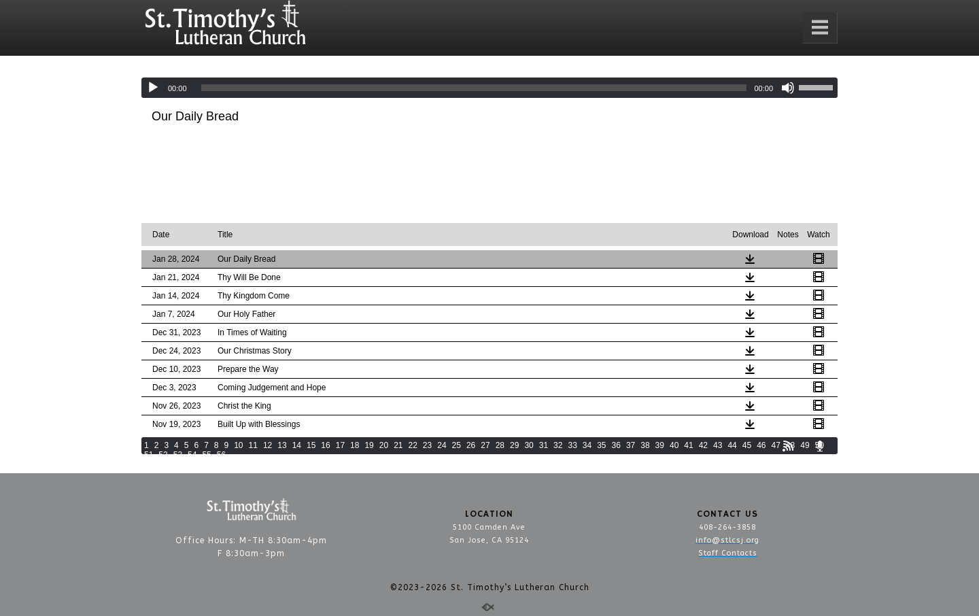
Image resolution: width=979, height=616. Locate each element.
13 (281, 445)
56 (221, 455)
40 (674, 445)
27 (485, 445)
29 (514, 445)
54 (192, 455)
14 (296, 445)
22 (413, 445)
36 (616, 445)
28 (500, 445)
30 (528, 445)
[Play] (153, 88)
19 (368, 445)
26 (470, 445)
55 (206, 455)
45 (746, 445)
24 (441, 445)
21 (398, 445)
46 (761, 445)
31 (543, 445)
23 (427, 445)
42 (703, 445)
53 (177, 455)
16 (325, 445)
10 (238, 445)
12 (267, 445)
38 (644, 445)
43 (717, 445)
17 (340, 445)
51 (148, 455)
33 (572, 445)
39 (659, 445)
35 (601, 445)
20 (383, 445)
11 (253, 445)
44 (731, 445)
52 (162, 455)
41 (688, 445)
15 (311, 445)
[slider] (474, 87)
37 (630, 445)
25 (456, 445)
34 (587, 445)
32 (557, 445)
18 (354, 445)
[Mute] (788, 88)
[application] (489, 88)
